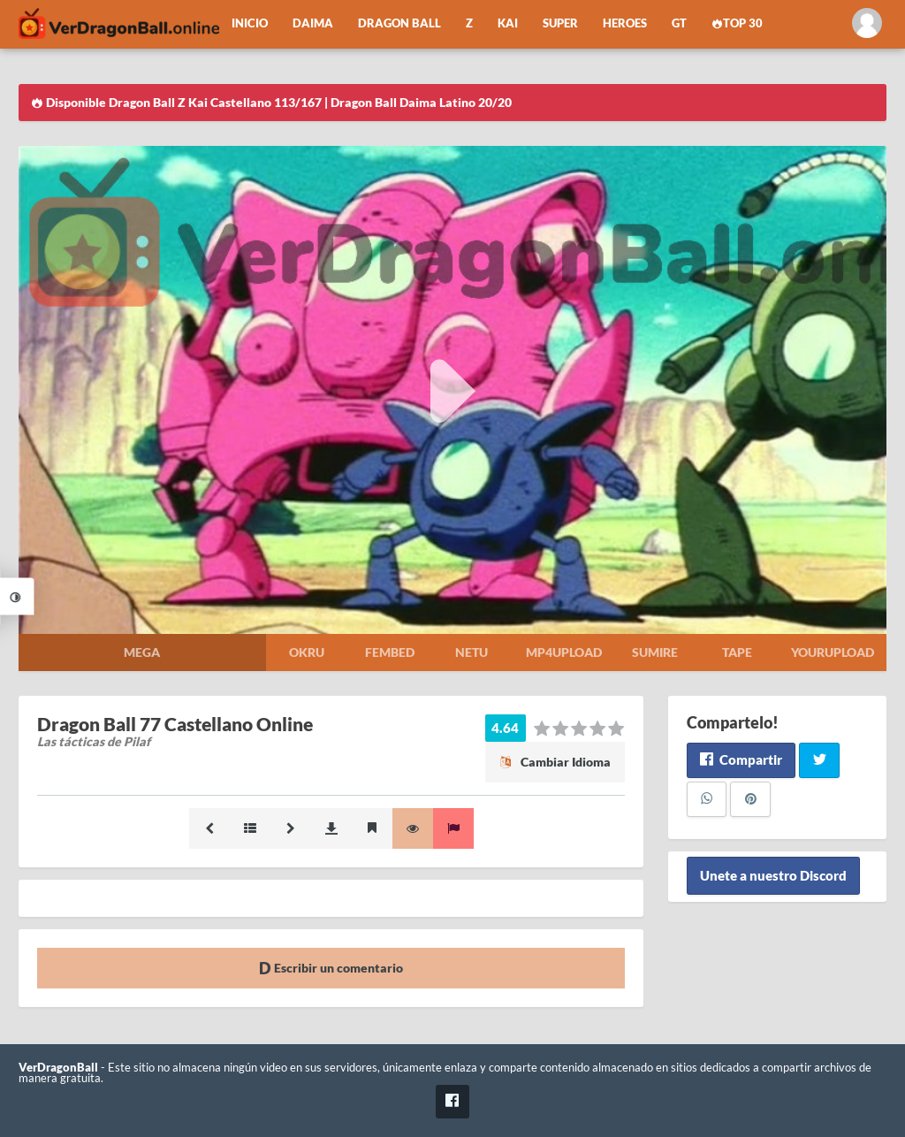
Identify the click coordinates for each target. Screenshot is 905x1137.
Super (560, 23)
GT (679, 23)
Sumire (655, 652)
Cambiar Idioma (555, 761)
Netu (471, 652)
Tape (737, 652)
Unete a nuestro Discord (773, 876)
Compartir (741, 759)
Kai (508, 23)
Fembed (389, 652)
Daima (313, 23)
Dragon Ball (399, 23)
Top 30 (737, 23)
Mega (142, 652)
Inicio (250, 23)
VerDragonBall (58, 1067)
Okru (306, 652)
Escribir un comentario (331, 967)
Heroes (625, 23)
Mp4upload (564, 652)
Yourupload (832, 652)
